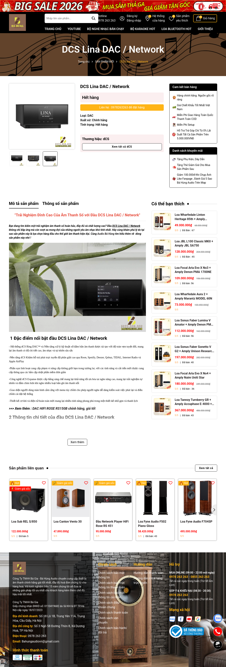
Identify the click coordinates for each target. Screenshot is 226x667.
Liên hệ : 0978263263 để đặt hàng (122, 107)
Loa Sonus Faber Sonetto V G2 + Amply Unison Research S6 (194, 349)
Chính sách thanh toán (113, 612)
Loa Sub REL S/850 (24, 521)
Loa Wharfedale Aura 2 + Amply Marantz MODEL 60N (193, 296)
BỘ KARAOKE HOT (142, 29)
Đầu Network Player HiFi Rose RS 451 (112, 523)
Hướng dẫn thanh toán (149, 573)
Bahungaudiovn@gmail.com (40, 641)
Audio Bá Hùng (105, 233)
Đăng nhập (134, 20)
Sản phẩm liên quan (26, 468)
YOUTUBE (74, 29)
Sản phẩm (183, 18)
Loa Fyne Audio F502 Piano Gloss (152, 523)
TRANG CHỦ (53, 29)
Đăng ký (132, 16)
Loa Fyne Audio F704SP (196, 521)
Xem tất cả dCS (122, 146)
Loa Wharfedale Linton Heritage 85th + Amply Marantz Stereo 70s (190, 217)
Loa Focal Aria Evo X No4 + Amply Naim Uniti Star (193, 375)
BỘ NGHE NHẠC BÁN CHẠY (105, 29)
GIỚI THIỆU (205, 29)
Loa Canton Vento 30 (68, 521)
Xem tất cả (206, 468)
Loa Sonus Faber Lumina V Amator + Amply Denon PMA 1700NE (194, 323)
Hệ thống (158, 18)
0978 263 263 (37, 636)
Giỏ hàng (209, 18)
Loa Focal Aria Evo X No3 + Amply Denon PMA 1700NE (193, 270)
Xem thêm (77, 442)
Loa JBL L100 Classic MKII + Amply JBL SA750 (194, 243)
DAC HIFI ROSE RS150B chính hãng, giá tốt (63, 408)
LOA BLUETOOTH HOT (176, 29)
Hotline (106, 18)
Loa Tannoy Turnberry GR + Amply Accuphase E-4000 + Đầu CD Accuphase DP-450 (193, 402)
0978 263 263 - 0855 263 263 (189, 577)
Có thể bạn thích (168, 203)
